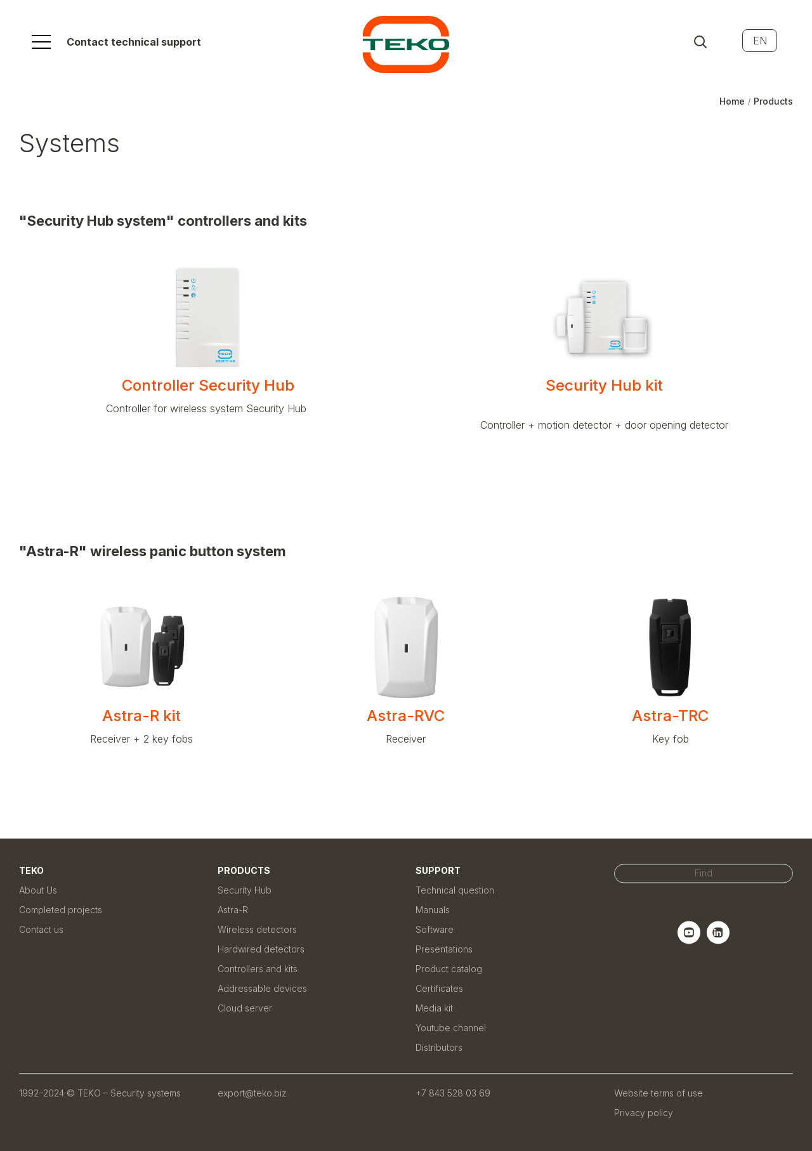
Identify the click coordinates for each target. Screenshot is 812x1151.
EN (760, 40)
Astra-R (233, 909)
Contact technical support (134, 42)
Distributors (439, 1047)
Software (435, 929)
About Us (38, 890)
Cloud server (245, 1008)
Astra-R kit (141, 715)
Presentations (444, 949)
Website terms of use (658, 1093)
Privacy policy (643, 1112)
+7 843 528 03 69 (453, 1093)
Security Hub (245, 890)
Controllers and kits (258, 968)
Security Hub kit (604, 393)
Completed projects (60, 909)
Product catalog (449, 968)
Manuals (433, 909)
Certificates (439, 988)
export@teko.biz (252, 1093)
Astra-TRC (670, 715)
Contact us (41, 929)
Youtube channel (451, 1027)
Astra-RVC (406, 715)
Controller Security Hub (208, 385)
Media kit (434, 1008)
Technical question (455, 890)
